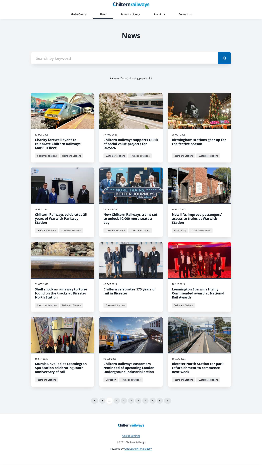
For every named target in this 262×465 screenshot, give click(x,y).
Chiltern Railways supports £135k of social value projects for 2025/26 (130, 144)
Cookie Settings (131, 435)
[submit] (224, 58)
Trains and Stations (71, 155)
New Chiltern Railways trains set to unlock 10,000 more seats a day (130, 218)
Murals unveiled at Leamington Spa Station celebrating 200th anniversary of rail (61, 367)
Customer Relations (47, 155)
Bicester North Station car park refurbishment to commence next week (198, 367)
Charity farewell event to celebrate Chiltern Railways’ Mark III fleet (58, 144)
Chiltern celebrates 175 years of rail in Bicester (129, 291)
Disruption (111, 379)
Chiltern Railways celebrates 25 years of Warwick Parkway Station (61, 218)
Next (167, 401)
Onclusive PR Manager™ (138, 448)
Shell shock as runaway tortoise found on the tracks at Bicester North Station (61, 293)
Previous (94, 401)
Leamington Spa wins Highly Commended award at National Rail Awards (198, 293)
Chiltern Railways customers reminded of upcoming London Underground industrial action (128, 367)
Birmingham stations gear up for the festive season (199, 142)
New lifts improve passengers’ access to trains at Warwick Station (197, 218)
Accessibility (180, 230)
